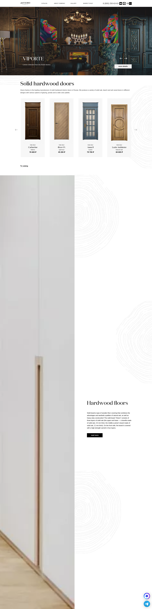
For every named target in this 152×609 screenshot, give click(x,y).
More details (123, 66)
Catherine (32, 147)
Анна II (90, 147)
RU (130, 3)
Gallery (74, 3)
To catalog (24, 166)
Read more (94, 435)
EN (128, 3)
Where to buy (88, 3)
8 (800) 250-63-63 (110, 3)
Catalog (45, 3)
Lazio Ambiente (119, 147)
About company (59, 3)
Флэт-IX (61, 147)
